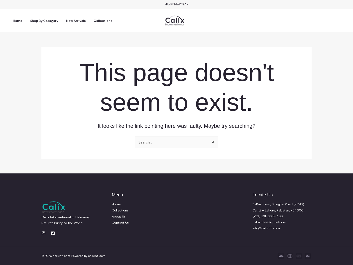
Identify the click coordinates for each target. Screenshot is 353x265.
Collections (97, 21)
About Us (119, 216)
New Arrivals (72, 21)
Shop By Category (42, 21)
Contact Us (120, 222)
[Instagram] (43, 233)
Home (17, 21)
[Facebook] (53, 233)
